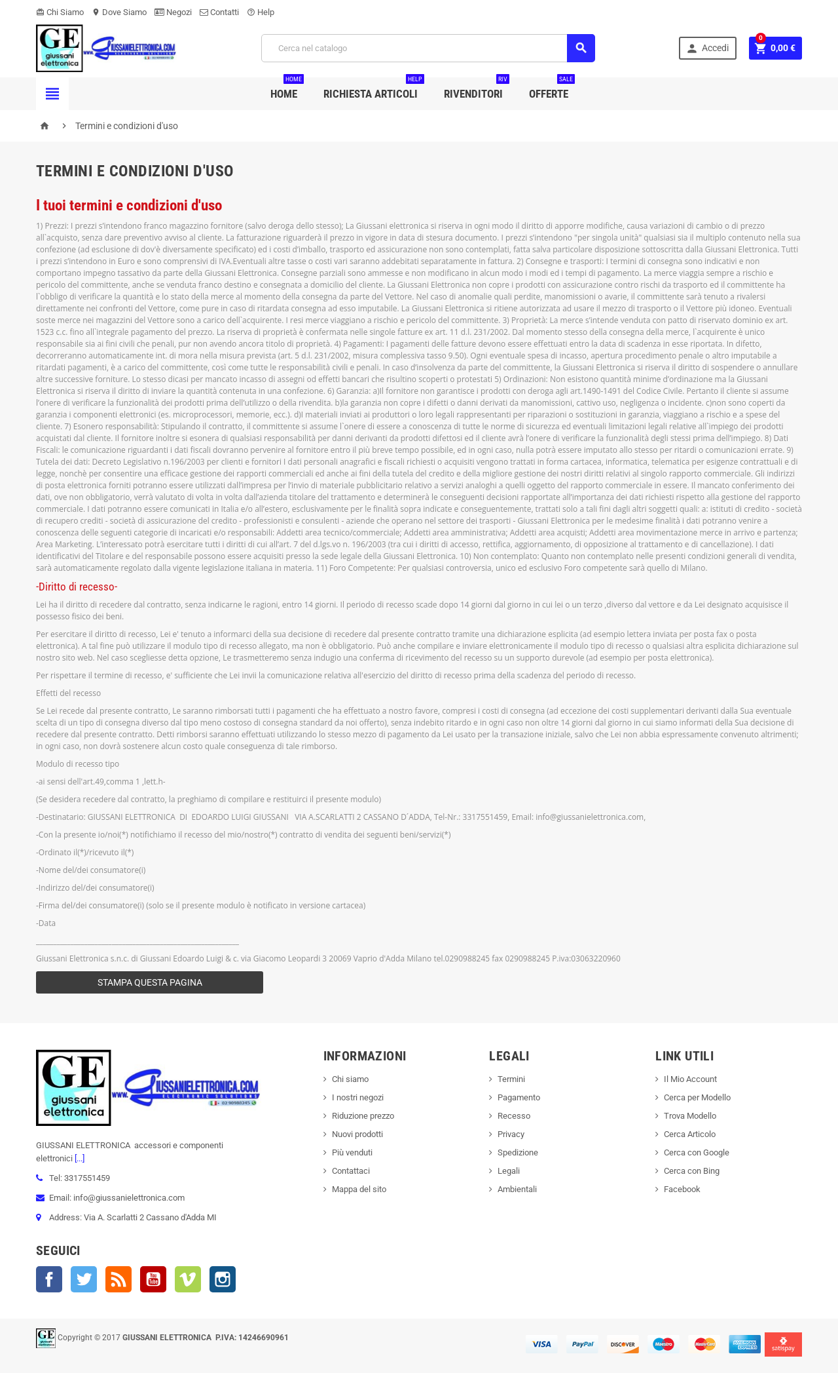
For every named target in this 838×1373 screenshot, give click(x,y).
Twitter (84, 1279)
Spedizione (518, 1152)
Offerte (552, 88)
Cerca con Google (696, 1152)
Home (287, 88)
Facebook (49, 1279)
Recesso (514, 1116)
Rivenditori (476, 88)
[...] (78, 1158)
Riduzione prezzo (363, 1116)
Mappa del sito (359, 1189)
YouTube (153, 1279)
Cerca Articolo (690, 1134)
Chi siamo (350, 1079)
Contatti (219, 12)
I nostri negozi (358, 1097)
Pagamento (519, 1097)
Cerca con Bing (692, 1171)
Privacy (511, 1134)
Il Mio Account (690, 1079)
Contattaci (351, 1171)
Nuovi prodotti (357, 1134)
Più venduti (352, 1152)
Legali (509, 1171)
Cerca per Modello (697, 1097)
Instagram (223, 1279)
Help (260, 12)
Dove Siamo (119, 12)
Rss (118, 1279)
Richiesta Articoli (373, 88)
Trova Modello (690, 1116)
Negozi (173, 12)
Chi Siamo (60, 12)
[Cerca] (428, 48)
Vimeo (188, 1279)
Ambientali (517, 1189)
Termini (511, 1079)
